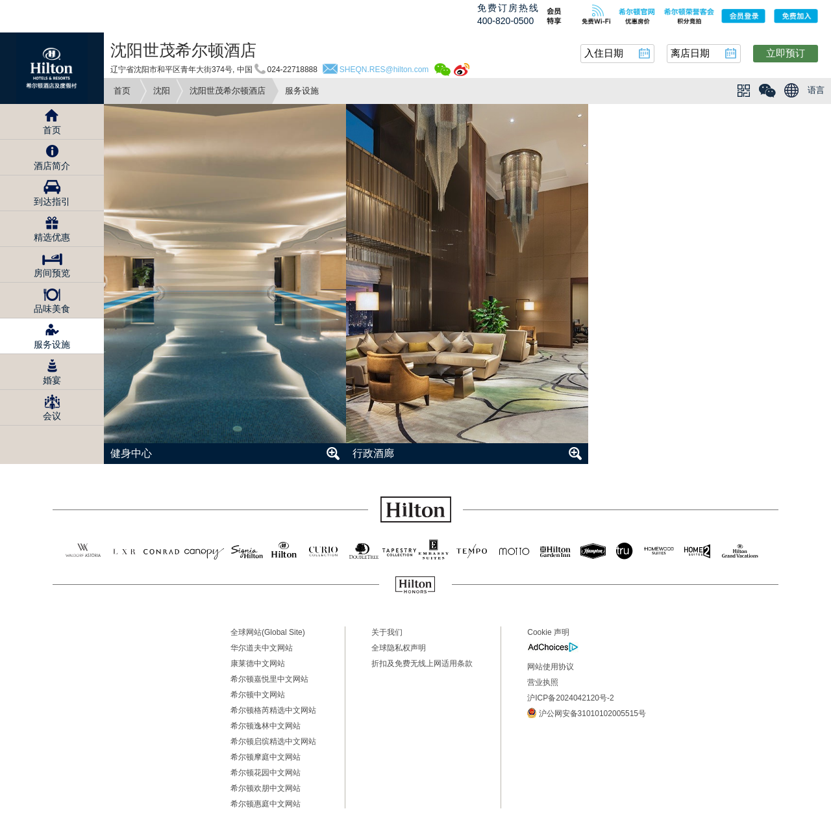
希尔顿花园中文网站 (265, 772)
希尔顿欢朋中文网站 (265, 788)
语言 (816, 90)
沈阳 (161, 91)
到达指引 (52, 201)
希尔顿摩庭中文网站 (265, 757)
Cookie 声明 (548, 632)
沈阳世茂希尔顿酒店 (228, 91)
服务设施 (52, 344)
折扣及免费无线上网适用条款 (422, 663)
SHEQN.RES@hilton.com (384, 69)
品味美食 (52, 308)
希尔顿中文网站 (257, 694)
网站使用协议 (550, 666)
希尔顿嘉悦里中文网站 (269, 679)
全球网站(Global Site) (267, 632)
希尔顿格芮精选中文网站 (273, 710)
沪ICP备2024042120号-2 (570, 697)
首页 (122, 91)
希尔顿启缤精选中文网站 (273, 741)
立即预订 (785, 52)
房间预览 (52, 273)
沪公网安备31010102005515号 (586, 713)
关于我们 (387, 632)
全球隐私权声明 (398, 647)
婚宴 (52, 380)
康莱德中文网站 (257, 663)
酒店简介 (52, 166)
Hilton (52, 68)
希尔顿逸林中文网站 (265, 725)
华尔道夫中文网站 (261, 647)
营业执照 (542, 682)
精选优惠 (52, 237)
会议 (52, 416)
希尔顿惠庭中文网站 (265, 803)
